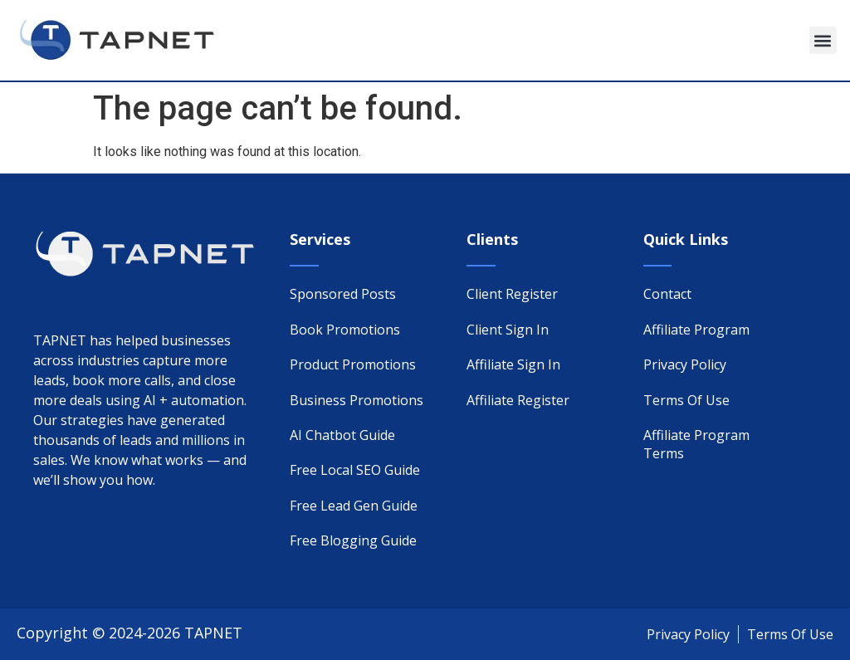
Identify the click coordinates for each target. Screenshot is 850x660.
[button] (823, 40)
